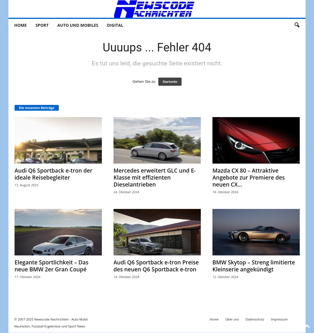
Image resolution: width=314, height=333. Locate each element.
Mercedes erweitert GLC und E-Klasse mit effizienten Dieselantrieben (154, 178)
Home (20, 25)
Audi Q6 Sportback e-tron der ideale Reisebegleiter (54, 174)
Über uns (232, 319)
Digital (115, 25)
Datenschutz (255, 319)
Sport (42, 25)
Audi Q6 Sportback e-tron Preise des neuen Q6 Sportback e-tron (156, 266)
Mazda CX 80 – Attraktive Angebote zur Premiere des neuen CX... (248, 178)
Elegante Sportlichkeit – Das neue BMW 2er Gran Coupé (51, 266)
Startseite (170, 82)
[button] (296, 25)
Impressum (279, 319)
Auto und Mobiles (77, 25)
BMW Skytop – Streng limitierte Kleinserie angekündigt (253, 266)
